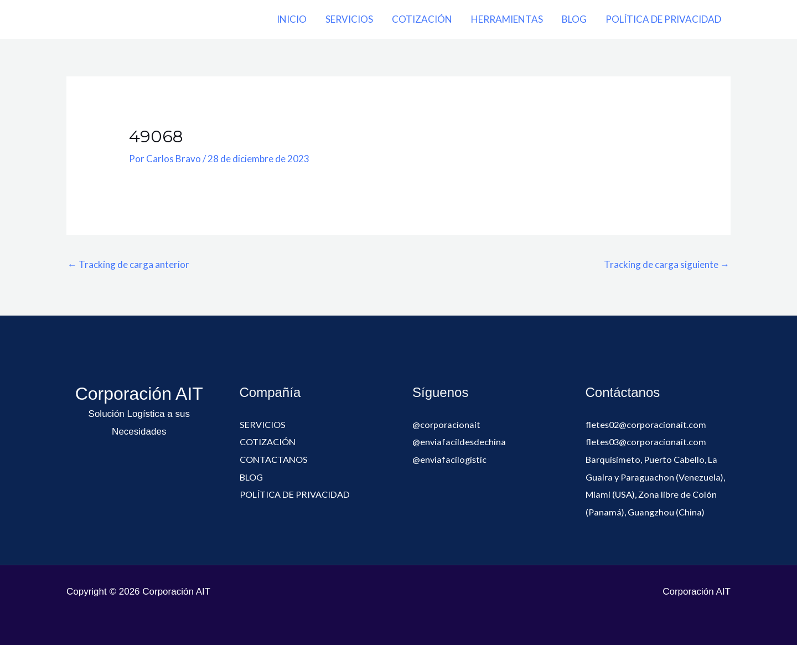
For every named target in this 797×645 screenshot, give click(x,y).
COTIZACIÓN (422, 19)
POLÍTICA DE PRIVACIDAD (663, 19)
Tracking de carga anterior (128, 264)
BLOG (574, 19)
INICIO (292, 19)
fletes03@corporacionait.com (648, 441)
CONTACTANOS (276, 459)
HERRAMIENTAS (507, 19)
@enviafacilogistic (450, 459)
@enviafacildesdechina (460, 441)
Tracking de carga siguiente (666, 264)
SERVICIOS (349, 19)
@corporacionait (447, 424)
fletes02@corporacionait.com (648, 424)
